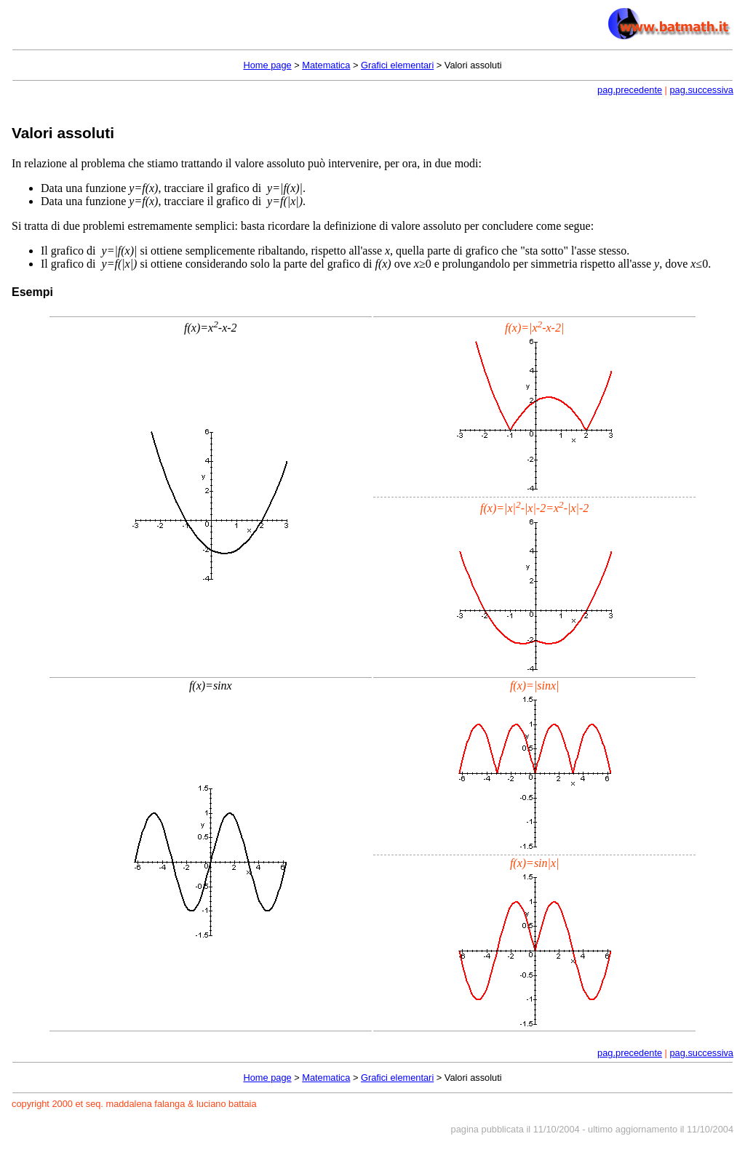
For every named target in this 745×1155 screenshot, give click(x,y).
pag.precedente (629, 89)
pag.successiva (702, 89)
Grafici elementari (397, 65)
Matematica (326, 65)
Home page (267, 65)
